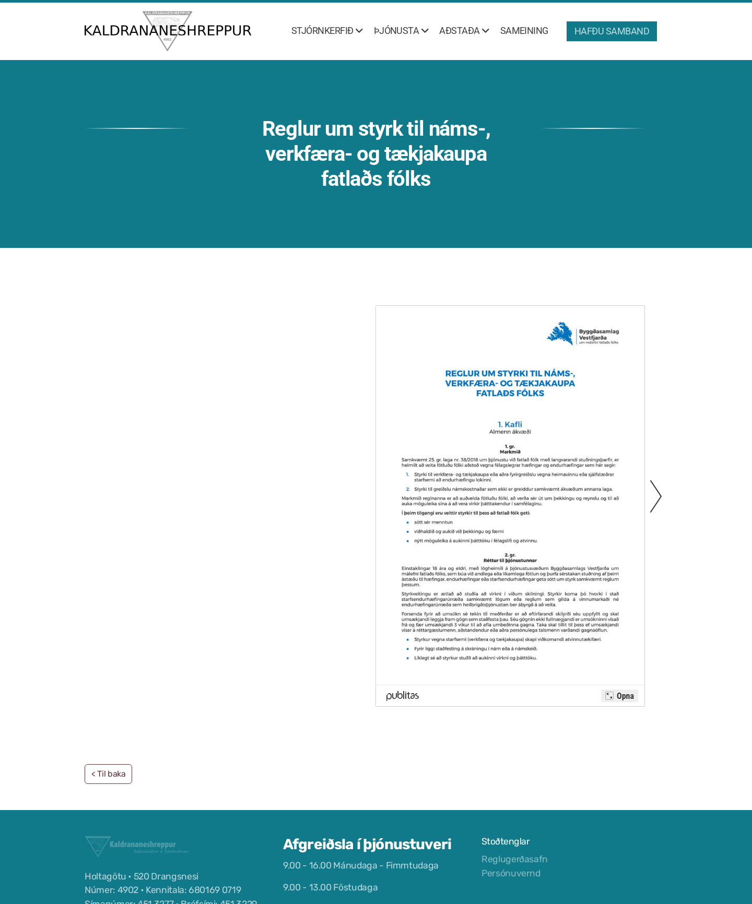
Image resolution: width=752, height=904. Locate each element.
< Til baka (108, 774)
